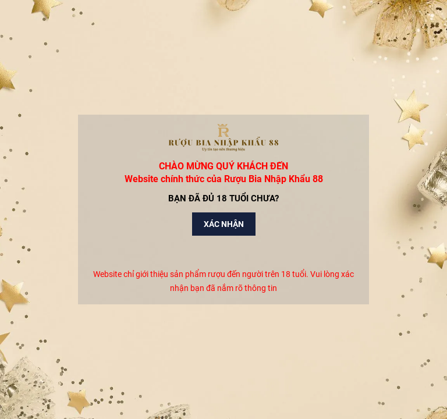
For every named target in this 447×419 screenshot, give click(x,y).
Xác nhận (224, 224)
